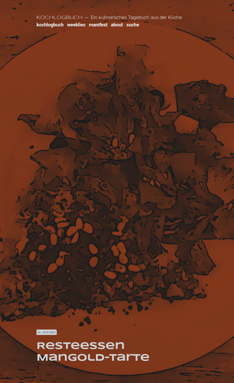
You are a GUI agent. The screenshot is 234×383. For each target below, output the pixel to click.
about (117, 25)
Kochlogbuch (59, 17)
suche (132, 25)
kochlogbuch (50, 25)
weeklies (76, 25)
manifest (98, 25)
